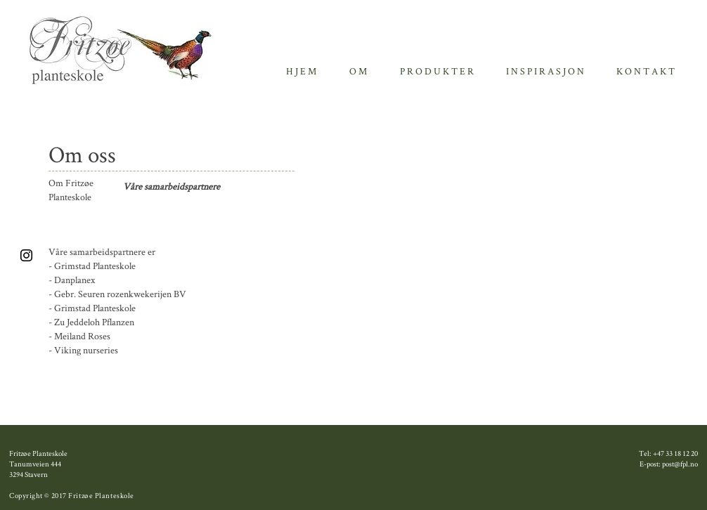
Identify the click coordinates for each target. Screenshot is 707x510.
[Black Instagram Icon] (26, 255)
